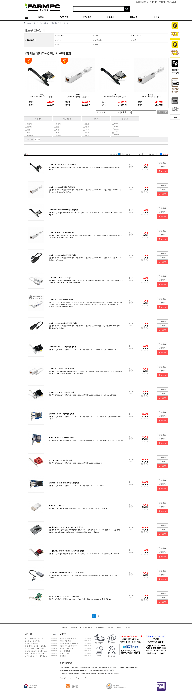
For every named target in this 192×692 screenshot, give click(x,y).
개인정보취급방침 (86, 627)
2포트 (86, 127)
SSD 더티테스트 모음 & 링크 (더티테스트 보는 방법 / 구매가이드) (46, 653)
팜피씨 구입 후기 (65, 641)
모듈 (56, 133)
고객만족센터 (99, 627)
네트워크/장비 (56, 23)
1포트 (86, 124)
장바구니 (162, 2)
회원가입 (145, 2)
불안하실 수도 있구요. (32, 641)
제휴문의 (110, 627)
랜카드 (66, 23)
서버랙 (57, 135)
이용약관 (74, 627)
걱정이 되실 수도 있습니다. (34, 638)
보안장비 (29, 135)
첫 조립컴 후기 (64, 653)
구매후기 (63, 656)
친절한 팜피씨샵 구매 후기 (68, 646)
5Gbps (115, 132)
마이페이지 (153, 2)
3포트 (86, 130)
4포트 (86, 133)
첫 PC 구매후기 (65, 651)
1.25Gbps (116, 124)
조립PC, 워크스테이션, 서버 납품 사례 (37, 651)
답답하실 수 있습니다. (32, 643)
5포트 (86, 135)
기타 (96, 44)
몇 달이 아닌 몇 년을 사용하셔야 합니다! (38, 646)
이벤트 (119, 627)
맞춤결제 (127, 627)
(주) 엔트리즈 (113, 673)
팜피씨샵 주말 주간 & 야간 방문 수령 (37, 648)
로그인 (138, 2)
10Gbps (115, 134)
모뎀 (134, 40)
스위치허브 (60, 35)
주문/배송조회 (171, 2)
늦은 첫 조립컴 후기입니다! (69, 643)
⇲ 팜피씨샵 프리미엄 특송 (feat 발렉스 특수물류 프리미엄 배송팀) (46, 656)
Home (29, 23)
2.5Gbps (115, 129)
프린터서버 (98, 40)
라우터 (59, 40)
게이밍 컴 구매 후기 (66, 648)
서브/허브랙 (137, 35)
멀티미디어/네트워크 (41, 23)
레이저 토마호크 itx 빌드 (68, 638)
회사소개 (65, 627)
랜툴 (58, 44)
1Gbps (115, 126)
